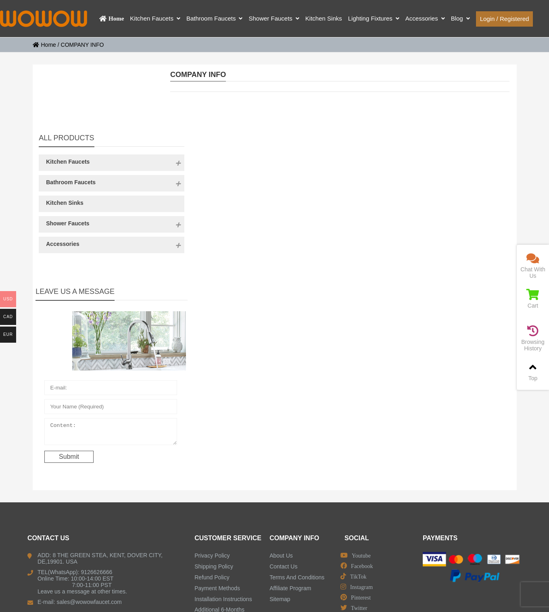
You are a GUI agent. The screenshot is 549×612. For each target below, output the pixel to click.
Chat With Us (533, 266)
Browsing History (533, 338)
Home (44, 45)
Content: (92, 378)
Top (533, 371)
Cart (533, 299)
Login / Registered (504, 18)
